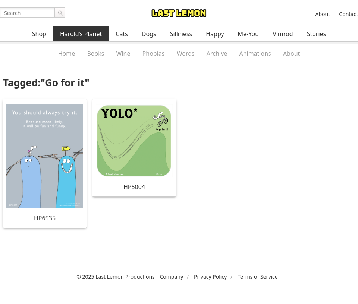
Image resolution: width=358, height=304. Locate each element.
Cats (122, 34)
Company (171, 276)
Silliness (181, 34)
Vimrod (283, 34)
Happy (215, 34)
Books (95, 53)
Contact (348, 13)
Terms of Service (258, 276)
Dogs (149, 34)
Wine (123, 53)
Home (66, 53)
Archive (217, 53)
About (322, 13)
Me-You (248, 34)
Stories (316, 34)
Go (59, 12)
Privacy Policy (210, 276)
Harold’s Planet (81, 34)
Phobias (153, 53)
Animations (255, 53)
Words (186, 53)
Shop (39, 34)
